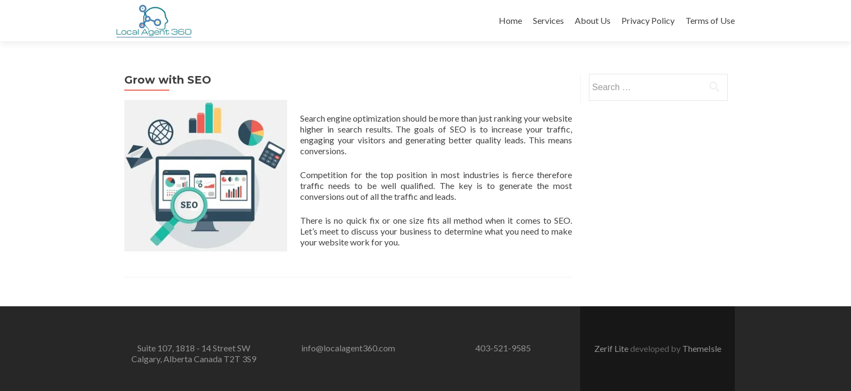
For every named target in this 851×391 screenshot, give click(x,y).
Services (548, 20)
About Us (593, 20)
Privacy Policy (648, 20)
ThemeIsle (701, 336)
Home (510, 20)
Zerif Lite (612, 336)
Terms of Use (710, 20)
